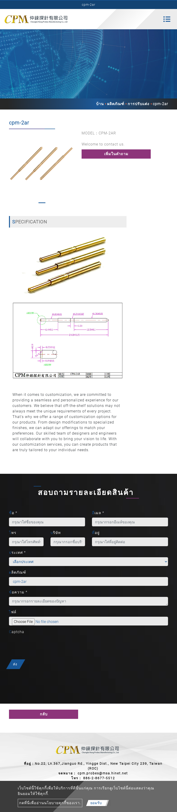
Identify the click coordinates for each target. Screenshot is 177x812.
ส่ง (15, 664)
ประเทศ (17, 552)
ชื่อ (13, 513)
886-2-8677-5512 (99, 778)
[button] (11, 167)
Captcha (16, 632)
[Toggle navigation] (166, 19)
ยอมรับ (96, 803)
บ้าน (100, 104)
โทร (12, 532)
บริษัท (55, 532)
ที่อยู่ (96, 532)
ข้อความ (18, 592)
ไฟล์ (12, 612)
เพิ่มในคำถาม (116, 154)
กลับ (43, 714)
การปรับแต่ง (138, 104)
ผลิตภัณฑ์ (115, 104)
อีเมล (98, 513)
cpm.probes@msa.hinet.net (103, 773)
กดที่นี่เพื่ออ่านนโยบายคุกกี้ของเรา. (50, 803)
